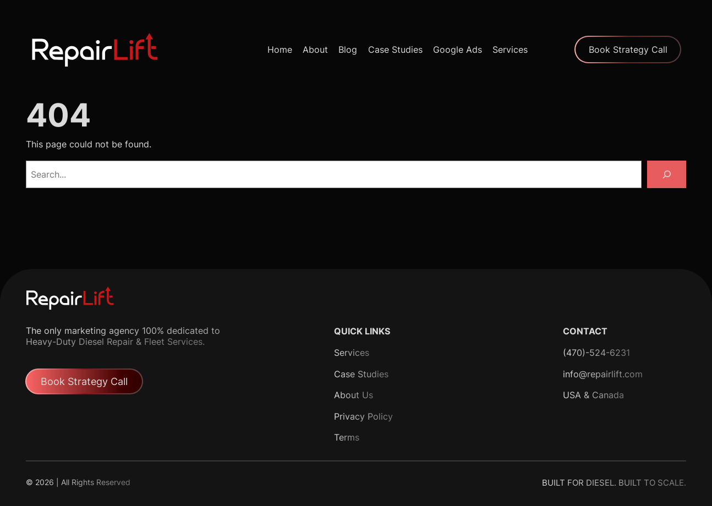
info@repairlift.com (603, 374)
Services (351, 352)
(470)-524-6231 (596, 352)
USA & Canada (593, 394)
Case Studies (361, 374)
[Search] (666, 174)
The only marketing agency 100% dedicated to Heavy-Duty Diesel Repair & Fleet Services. (123, 335)
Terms (346, 437)
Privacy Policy (363, 416)
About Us (353, 394)
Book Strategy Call (628, 49)
